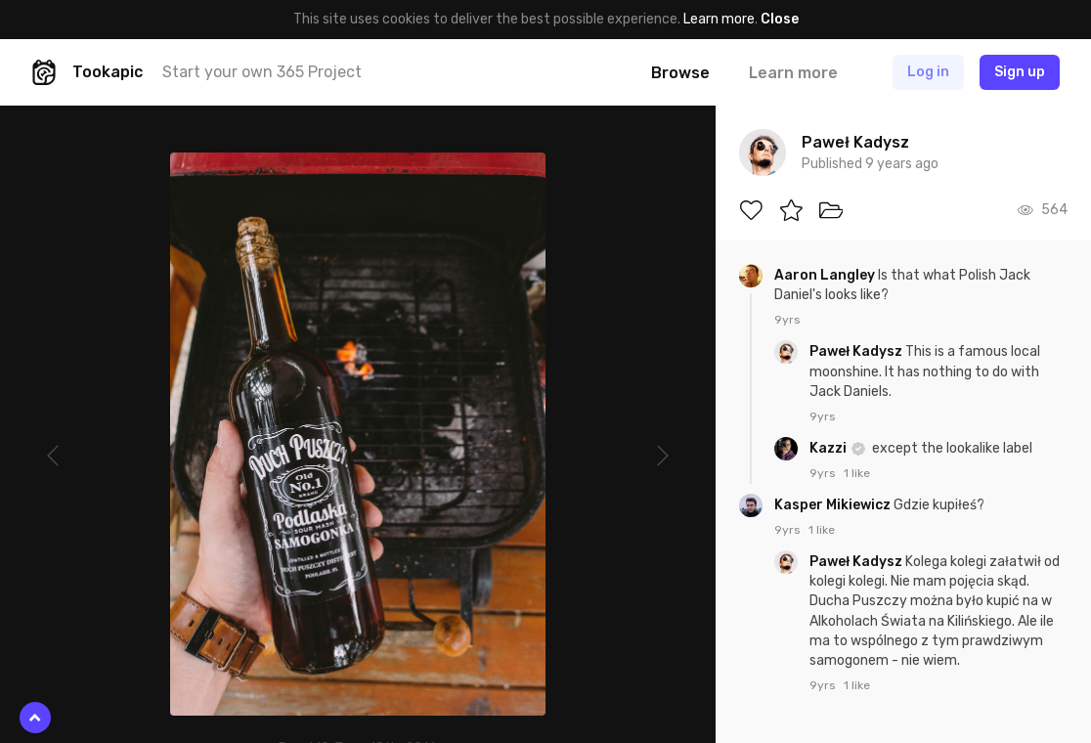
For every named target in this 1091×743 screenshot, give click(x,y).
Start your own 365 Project (262, 72)
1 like (857, 473)
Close (780, 19)
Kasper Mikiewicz (834, 505)
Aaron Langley (826, 275)
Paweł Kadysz (857, 351)
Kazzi (829, 448)
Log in (928, 72)
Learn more (719, 19)
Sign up (1019, 72)
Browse (680, 73)
